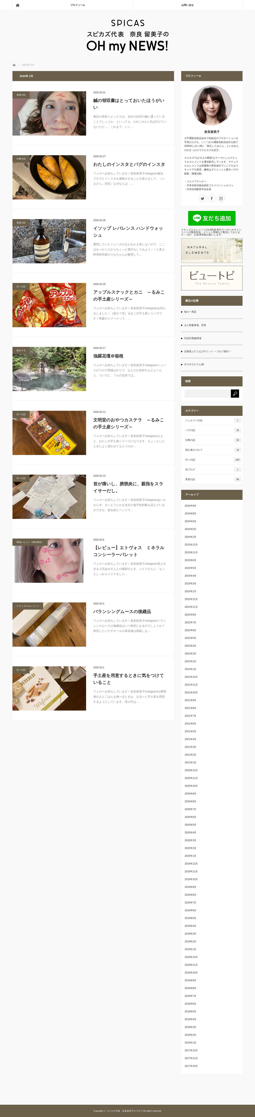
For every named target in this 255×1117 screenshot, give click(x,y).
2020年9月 (190, 793)
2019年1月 (190, 949)
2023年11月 (191, 552)
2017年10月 (191, 1066)
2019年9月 (190, 887)
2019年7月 (190, 902)
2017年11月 (191, 1058)
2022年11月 (191, 606)
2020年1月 (190, 855)
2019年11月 (191, 871)
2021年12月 (191, 677)
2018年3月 (190, 1027)
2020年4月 (190, 832)
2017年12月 (191, 1050)
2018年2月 (190, 1034)
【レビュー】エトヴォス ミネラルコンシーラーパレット (128, 551)
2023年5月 (190, 568)
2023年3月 (190, 583)
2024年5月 (190, 529)
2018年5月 (190, 1011)
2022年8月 (190, 614)
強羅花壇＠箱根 (108, 356)
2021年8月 (190, 708)
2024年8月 (190, 513)
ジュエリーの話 (213, 420)
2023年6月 (190, 560)
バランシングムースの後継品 (122, 611)
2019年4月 (190, 926)
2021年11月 (191, 684)
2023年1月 (190, 591)
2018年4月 (190, 1019)
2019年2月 (190, 941)
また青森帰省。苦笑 (195, 325)
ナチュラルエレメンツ (28, 606)
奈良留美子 (212, 132)
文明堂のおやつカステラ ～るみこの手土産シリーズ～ (128, 423)
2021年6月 (190, 723)
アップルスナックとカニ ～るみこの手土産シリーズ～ (129, 295)
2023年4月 (190, 575)
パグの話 (213, 430)
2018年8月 (190, 988)
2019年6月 (190, 910)
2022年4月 (190, 645)
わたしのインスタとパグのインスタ (129, 164)
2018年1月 (190, 1042)
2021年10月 (191, 692)
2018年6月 (190, 1003)
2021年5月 (190, 731)
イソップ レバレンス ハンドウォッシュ (128, 232)
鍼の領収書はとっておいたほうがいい (128, 104)
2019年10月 (191, 879)
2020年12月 (191, 770)
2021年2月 (190, 754)
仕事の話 (21, 158)
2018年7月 (190, 996)
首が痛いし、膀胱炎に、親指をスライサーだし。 (128, 487)
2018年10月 (191, 972)
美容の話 (21, 95)
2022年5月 (190, 638)
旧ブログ (213, 469)
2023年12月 (191, 544)
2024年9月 (190, 505)
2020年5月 (190, 824)
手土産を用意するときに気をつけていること (128, 679)
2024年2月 (190, 536)
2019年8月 (190, 894)
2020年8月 (190, 801)
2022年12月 (191, 599)
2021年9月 (190, 700)
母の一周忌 (190, 311)
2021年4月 (190, 739)
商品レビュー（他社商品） (30, 542)
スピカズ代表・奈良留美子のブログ (125, 1111)
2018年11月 (191, 964)
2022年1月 (190, 669)
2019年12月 (191, 863)
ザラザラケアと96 (194, 364)
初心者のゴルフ (213, 449)
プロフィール (77, 5)
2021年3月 (190, 747)
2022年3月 (190, 653)
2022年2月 (190, 661)
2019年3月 (190, 933)
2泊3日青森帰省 (192, 338)
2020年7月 (190, 809)
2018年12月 (191, 957)
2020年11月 (191, 778)
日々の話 (21, 286)
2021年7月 (190, 715)
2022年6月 (190, 630)
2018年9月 (190, 980)
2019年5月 (190, 918)
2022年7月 (190, 622)
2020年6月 (190, 817)
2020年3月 (190, 840)
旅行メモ (21, 350)
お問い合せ (187, 5)
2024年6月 (190, 521)
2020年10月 (191, 785)
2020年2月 (190, 848)
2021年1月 (190, 762)
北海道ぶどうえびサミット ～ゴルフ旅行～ (207, 351)
